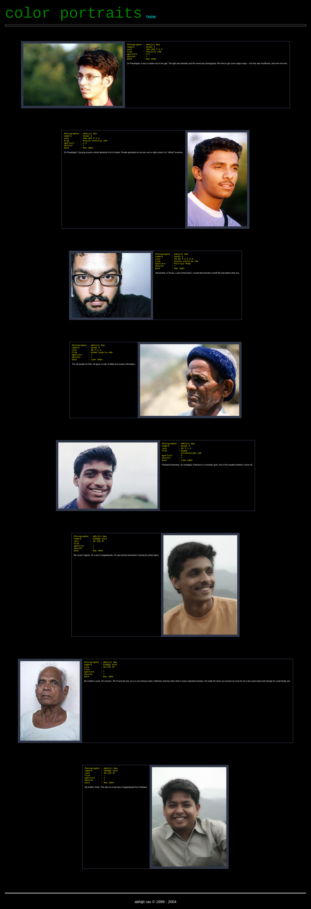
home (151, 16)
